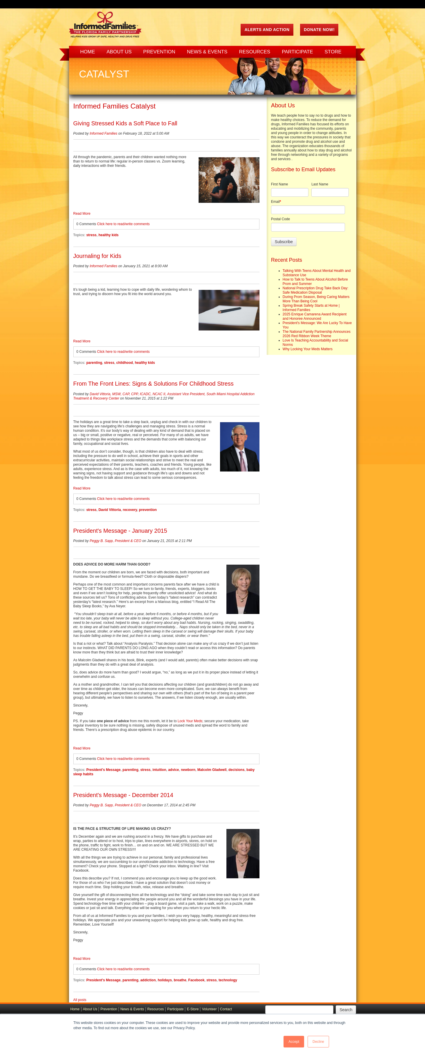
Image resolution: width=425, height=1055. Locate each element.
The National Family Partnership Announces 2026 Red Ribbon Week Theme (316, 334)
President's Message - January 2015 (120, 531)
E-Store (193, 1009)
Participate (175, 1009)
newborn (188, 770)
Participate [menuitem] (297, 52)
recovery (130, 510)
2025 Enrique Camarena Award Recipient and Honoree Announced (315, 316)
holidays (165, 980)
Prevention (109, 1009)
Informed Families (103, 133)
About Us (90, 1009)
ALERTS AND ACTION (266, 29)
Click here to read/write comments (123, 224)
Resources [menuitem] (254, 52)
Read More (81, 214)
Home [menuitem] (87, 52)
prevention (148, 510)
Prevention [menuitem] (159, 52)
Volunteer (209, 1009)
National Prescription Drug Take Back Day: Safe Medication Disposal (315, 290)
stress (91, 235)
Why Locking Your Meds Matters (308, 349)
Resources (155, 1009)
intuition (159, 770)
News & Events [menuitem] (207, 52)
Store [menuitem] (333, 52)
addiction (148, 980)
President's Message (103, 770)
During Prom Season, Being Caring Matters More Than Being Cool (316, 299)
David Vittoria (110, 510)
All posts (79, 1000)
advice (173, 770)
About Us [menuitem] (119, 52)
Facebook (196, 980)
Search (345, 1009)
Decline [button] (318, 1042)
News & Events (132, 1009)
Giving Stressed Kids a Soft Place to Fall (125, 123)
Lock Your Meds (190, 721)
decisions (236, 770)
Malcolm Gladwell (212, 770)
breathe (180, 980)
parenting (94, 363)
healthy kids (109, 235)
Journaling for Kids (97, 256)
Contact (226, 1009)
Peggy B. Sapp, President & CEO (115, 541)
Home (75, 1009)
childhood (124, 363)
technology (228, 980)
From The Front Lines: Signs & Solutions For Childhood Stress (153, 383)
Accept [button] (293, 1042)
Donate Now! (319, 29)
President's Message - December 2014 (123, 795)
